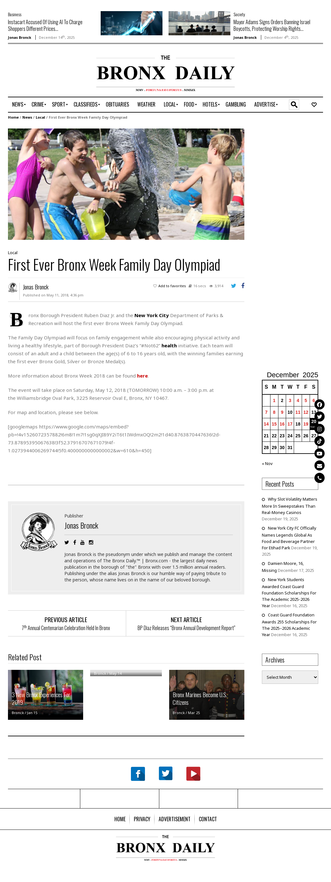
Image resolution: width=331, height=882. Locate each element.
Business (14, 14)
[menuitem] (17, 104)
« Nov (267, 463)
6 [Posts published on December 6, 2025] (314, 400)
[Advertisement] (45, 75)
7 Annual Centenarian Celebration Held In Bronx (66, 628)
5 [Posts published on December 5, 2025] (306, 400)
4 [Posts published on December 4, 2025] (298, 400)
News (27, 117)
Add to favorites (172, 285)
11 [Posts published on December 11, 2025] (297, 412)
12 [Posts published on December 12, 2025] (305, 412)
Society (239, 14)
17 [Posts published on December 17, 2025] (290, 424)
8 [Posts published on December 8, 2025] (274, 412)
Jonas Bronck (19, 37)
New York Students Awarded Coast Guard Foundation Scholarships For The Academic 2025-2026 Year (289, 592)
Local (40, 117)
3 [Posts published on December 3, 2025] (290, 400)
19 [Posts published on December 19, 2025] (305, 424)
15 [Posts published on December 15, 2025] (274, 424)
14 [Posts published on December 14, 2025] (266, 424)
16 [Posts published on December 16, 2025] (282, 424)
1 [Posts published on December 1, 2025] (274, 400)
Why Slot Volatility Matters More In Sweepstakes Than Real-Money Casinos (289, 505)
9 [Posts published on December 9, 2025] (282, 412)
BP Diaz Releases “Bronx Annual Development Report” (186, 628)
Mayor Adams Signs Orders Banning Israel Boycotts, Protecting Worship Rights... (272, 25)
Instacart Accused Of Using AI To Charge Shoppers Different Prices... (45, 25)
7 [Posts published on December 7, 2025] (266, 412)
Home (13, 117)
